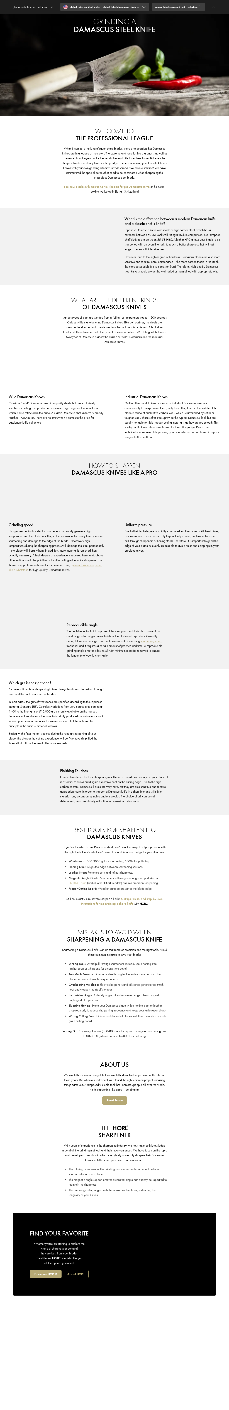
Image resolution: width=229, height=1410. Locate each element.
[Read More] (114, 1100)
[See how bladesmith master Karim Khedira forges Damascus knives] (107, 187)
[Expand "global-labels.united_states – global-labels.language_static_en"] (104, 7)
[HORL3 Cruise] (77, 883)
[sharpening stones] (151, 641)
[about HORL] (76, 1274)
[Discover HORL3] (46, 1274)
